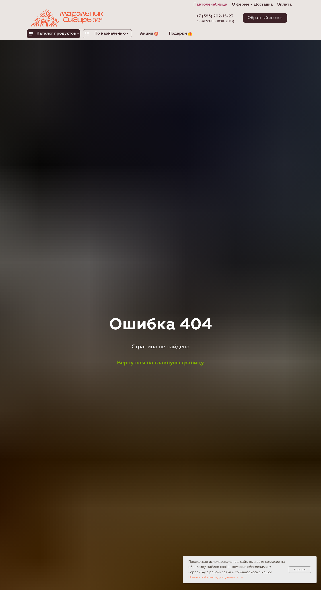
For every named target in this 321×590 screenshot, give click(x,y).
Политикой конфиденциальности (215, 577)
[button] (265, 18)
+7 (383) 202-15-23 (214, 16)
